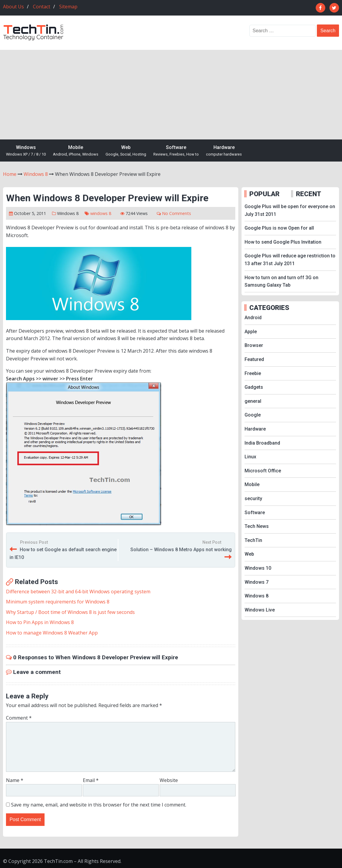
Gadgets (254, 387)
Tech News (257, 526)
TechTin (253, 540)
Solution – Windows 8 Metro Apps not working (181, 549)
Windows (26, 151)
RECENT (308, 193)
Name (14, 780)
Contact (41, 6)
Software (176, 151)
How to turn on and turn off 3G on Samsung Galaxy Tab (281, 281)
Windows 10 (258, 568)
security (253, 498)
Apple (251, 331)
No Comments (176, 213)
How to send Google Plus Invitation (283, 242)
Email (91, 780)
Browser (254, 345)
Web (126, 151)
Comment (19, 718)
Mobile (75, 151)
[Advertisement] (171, 94)
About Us (13, 6)
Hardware (224, 151)
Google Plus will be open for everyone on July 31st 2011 (290, 210)
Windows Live (260, 610)
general (253, 401)
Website (169, 780)
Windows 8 (68, 213)
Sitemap (68, 6)
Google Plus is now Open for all (279, 228)
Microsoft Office (263, 471)
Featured (254, 359)
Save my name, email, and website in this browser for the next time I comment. (98, 804)
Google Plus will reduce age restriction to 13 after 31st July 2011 (290, 259)
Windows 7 (256, 582)
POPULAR (264, 193)
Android (253, 317)
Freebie (253, 373)
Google (253, 415)
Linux (250, 457)
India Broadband (262, 443)
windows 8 (100, 213)
